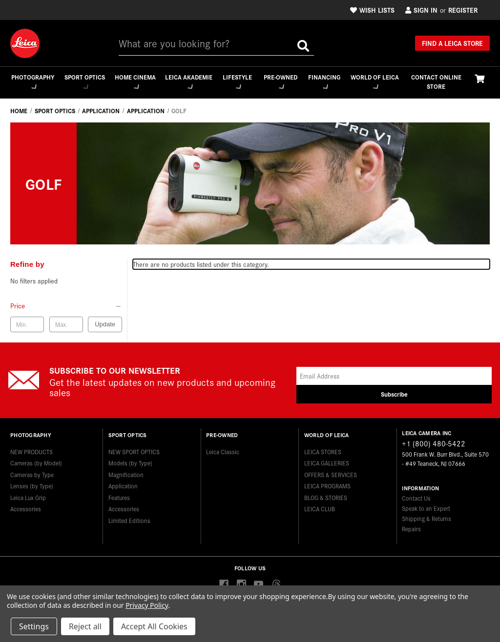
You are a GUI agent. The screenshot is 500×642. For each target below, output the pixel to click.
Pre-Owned (280, 81)
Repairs (411, 529)
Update (105, 324)
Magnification (126, 471)
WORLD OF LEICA (375, 81)
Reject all (85, 626)
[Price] (66, 306)
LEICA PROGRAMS (327, 483)
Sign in (421, 10)
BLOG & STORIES (325, 494)
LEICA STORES (322, 448)
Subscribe (394, 394)
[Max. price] (66, 325)
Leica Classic (222, 448)
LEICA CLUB (319, 506)
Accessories (25, 506)
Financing (325, 81)
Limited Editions (129, 517)
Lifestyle (236, 81)
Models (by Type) (130, 460)
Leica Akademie (188, 81)
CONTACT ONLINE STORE (436, 81)
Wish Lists (372, 10)
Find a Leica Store (452, 43)
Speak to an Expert (426, 508)
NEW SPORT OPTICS (134, 448)
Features (119, 494)
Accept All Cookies (154, 626)
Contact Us (416, 498)
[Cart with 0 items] (479, 78)
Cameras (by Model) (36, 460)
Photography (31, 81)
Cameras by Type (32, 471)
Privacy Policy (146, 605)
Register (463, 10)
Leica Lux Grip (28, 494)
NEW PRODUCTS (31, 448)
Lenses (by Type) (31, 483)
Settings (34, 626)
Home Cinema (134, 81)
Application (123, 483)
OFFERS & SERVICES (330, 471)
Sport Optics (84, 81)
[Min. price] (27, 325)
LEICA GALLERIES (326, 460)
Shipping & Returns (426, 519)
